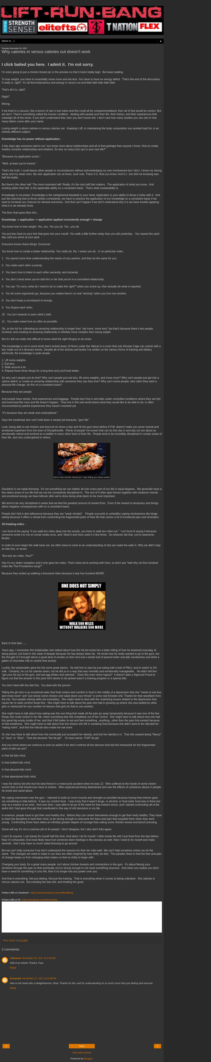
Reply (13, 967)
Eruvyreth (15, 978)
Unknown (15, 958)
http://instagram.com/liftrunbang (39, 899)
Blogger (88, 1058)
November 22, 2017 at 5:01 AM (39, 958)
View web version (81, 1052)
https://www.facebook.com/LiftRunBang (52, 892)
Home (82, 1046)
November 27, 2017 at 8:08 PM (39, 978)
